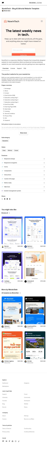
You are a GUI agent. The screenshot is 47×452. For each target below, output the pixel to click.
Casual (16, 150)
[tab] (5, 68)
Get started (35, 3)
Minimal (10, 150)
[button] (45, 2)
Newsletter (5, 140)
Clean (4, 150)
